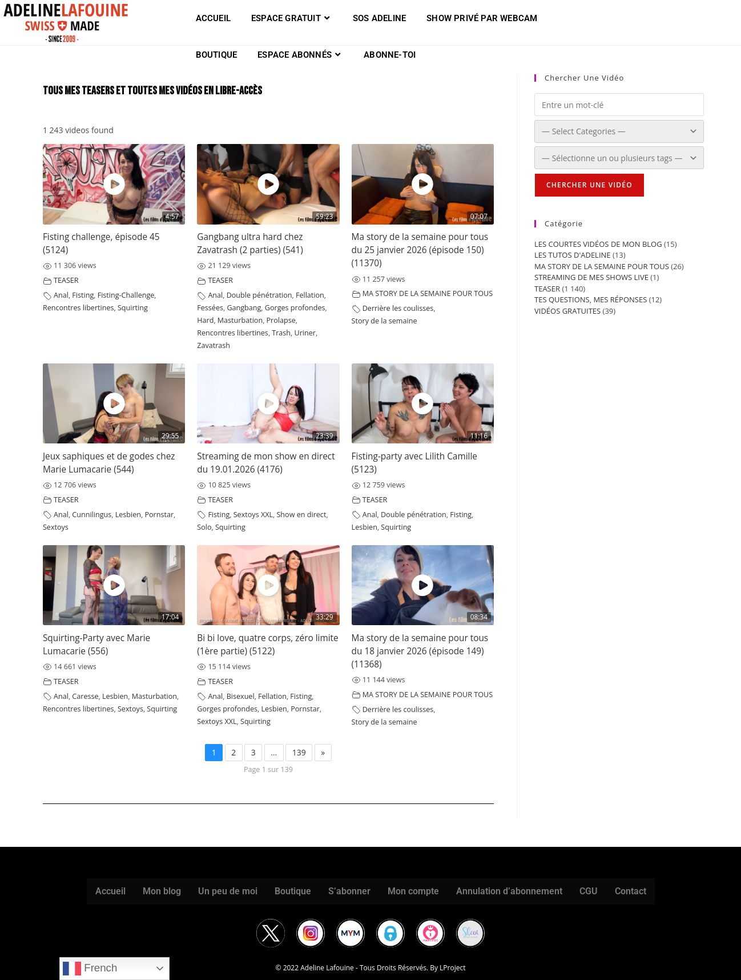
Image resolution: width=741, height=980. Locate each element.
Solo (204, 527)
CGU (588, 891)
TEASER (66, 280)
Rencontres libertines (78, 308)
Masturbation (240, 320)
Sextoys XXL (253, 514)
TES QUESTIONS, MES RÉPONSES (590, 299)
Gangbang (244, 308)
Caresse (85, 696)
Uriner (305, 333)
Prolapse (281, 320)
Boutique (293, 891)
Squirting (133, 308)
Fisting (83, 295)
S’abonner (349, 891)
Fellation (310, 295)
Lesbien (128, 514)
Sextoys (56, 527)
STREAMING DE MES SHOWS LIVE (591, 277)
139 (299, 752)
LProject (452, 968)
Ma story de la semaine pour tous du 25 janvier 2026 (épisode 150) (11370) (420, 250)
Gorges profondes (295, 308)
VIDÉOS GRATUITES (567, 311)
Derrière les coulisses (398, 308)
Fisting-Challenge (126, 295)
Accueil (110, 891)
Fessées (210, 308)
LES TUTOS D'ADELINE (572, 255)
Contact (630, 891)
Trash (281, 333)
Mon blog (162, 891)
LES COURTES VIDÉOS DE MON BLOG (598, 244)
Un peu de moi (227, 891)
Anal (61, 295)
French (90, 968)
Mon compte (413, 891)
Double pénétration (259, 295)
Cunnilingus (91, 514)
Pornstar (159, 514)
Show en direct (301, 514)
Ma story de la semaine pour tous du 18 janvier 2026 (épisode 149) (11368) (420, 651)
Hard (205, 320)
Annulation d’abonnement (509, 891)
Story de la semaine (384, 321)
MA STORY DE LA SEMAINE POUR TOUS (428, 293)
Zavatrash (213, 345)
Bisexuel (241, 696)
